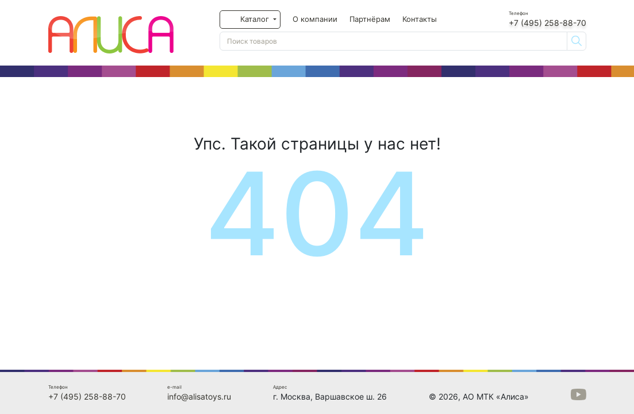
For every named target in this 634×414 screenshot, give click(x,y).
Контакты (419, 19)
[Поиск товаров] (393, 41)
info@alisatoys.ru (199, 396)
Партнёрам (369, 19)
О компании (315, 19)
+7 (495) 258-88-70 (547, 23)
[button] (250, 19)
